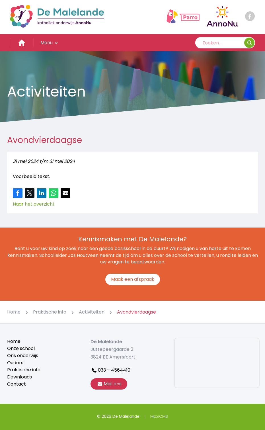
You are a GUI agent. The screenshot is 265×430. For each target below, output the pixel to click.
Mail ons (109, 383)
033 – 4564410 (110, 370)
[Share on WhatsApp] (53, 193)
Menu (49, 42)
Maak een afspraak (132, 279)
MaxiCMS (159, 416)
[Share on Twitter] (29, 193)
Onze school (21, 348)
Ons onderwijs (22, 355)
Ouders (15, 362)
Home (13, 341)
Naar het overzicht (34, 204)
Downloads (19, 377)
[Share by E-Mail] (65, 193)
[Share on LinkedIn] (41, 193)
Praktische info (23, 369)
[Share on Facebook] (17, 193)
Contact (16, 384)
